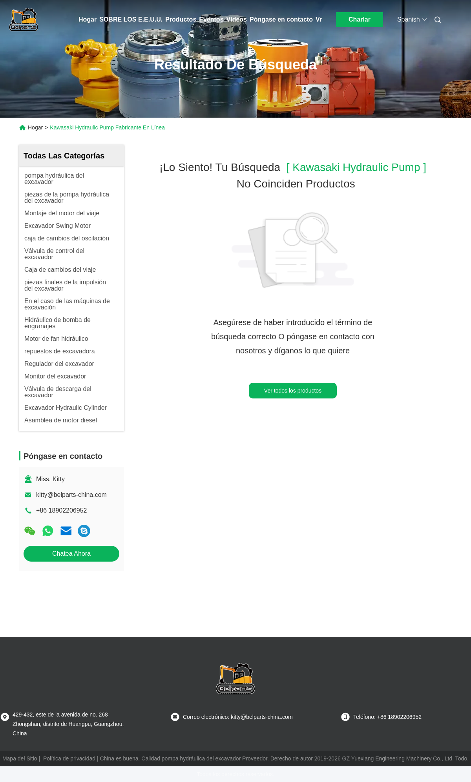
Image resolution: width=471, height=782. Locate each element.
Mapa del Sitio (19, 758)
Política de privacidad (69, 758)
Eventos (211, 19)
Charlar (360, 19)
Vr (319, 19)
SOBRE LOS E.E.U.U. (130, 19)
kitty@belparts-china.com (71, 494)
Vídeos (236, 19)
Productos (180, 19)
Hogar (87, 19)
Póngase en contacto (281, 19)
